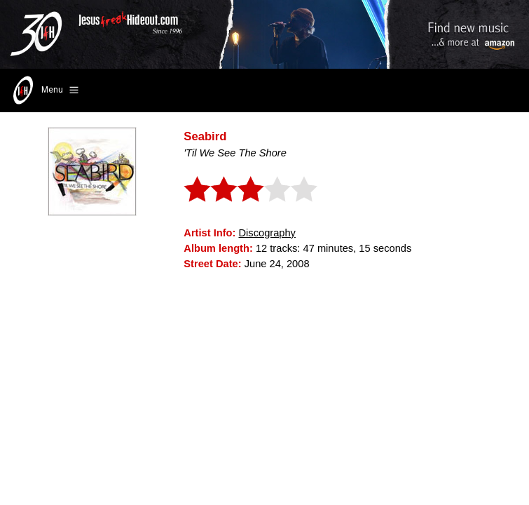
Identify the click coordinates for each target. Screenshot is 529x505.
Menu (44, 90)
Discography (266, 232)
